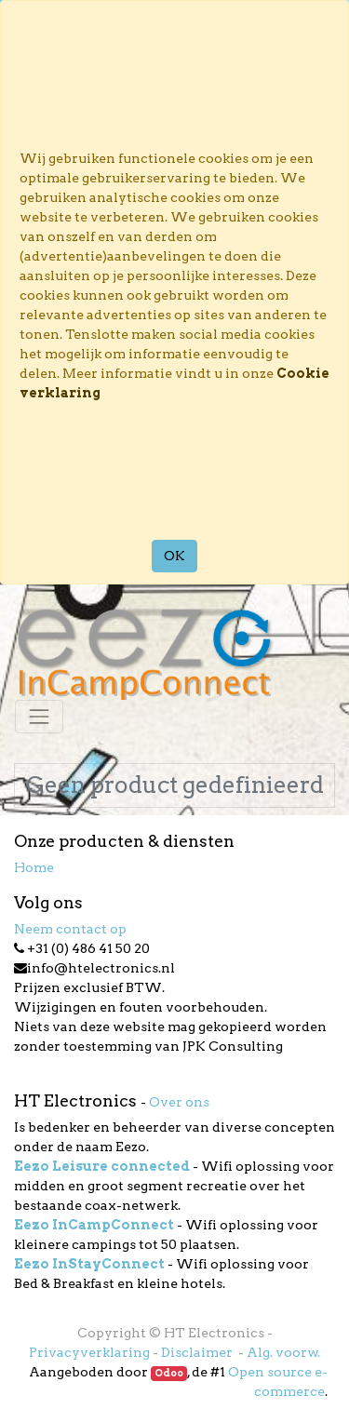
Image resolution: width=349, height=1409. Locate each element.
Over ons (179, 1101)
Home (34, 867)
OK (174, 555)
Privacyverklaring (89, 1352)
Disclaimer (198, 1352)
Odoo (168, 1373)
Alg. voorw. (283, 1352)
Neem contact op (70, 928)
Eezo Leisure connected (102, 1166)
